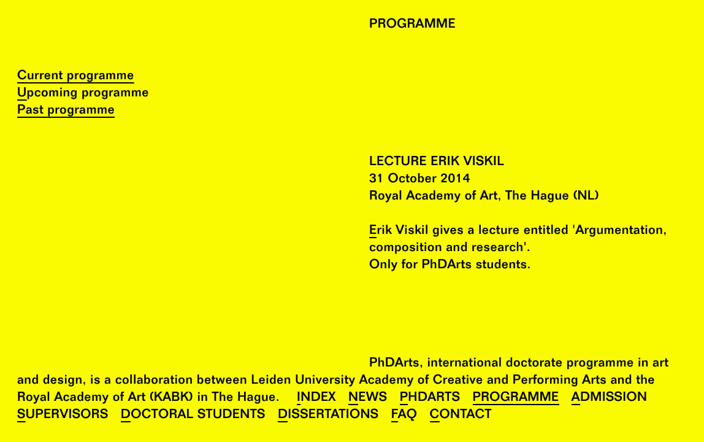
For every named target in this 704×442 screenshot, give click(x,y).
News (368, 398)
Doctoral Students (193, 415)
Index (316, 398)
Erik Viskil (399, 231)
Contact (461, 415)
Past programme (66, 111)
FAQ (404, 415)
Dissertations (328, 415)
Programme (516, 398)
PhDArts (430, 398)
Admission (610, 398)
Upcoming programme (83, 94)
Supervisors (63, 415)
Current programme (75, 77)
